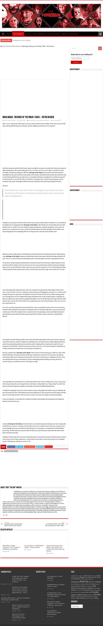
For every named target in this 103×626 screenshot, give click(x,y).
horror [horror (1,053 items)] (84, 581)
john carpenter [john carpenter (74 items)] (88, 588)
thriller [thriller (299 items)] (97, 594)
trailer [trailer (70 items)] (72, 596)
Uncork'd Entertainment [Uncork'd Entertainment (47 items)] (81, 596)
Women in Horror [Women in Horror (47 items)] (88, 598)
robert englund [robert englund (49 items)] (97, 590)
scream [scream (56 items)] (83, 592)
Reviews (9, 46)
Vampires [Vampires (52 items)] (90, 596)
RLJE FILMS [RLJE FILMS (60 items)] (89, 590)
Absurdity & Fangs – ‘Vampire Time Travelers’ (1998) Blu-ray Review (11, 547)
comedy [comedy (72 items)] (98, 576)
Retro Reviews (40, 120)
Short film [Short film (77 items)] (88, 592)
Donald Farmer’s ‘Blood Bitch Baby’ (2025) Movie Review (15, 524)
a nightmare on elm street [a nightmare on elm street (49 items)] (78, 576)
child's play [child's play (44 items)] (93, 576)
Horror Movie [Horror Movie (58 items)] (81, 584)
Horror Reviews (17, 34)
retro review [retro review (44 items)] (79, 590)
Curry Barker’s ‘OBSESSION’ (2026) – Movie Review (34, 546)
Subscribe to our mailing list (81, 54)
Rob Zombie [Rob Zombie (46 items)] (74, 592)
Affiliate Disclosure (73, 34)
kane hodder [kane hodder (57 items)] (96, 588)
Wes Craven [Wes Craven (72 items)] (80, 598)
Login (62, 34)
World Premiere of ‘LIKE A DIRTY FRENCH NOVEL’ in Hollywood (21, 607)
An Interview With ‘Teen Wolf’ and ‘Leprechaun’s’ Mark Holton (54, 524)
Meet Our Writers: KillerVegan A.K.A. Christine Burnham (18, 616)
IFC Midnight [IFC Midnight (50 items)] (88, 586)
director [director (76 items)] (82, 577)
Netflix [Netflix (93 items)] (73, 590)
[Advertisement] (34, 64)
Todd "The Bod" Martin (10, 120)
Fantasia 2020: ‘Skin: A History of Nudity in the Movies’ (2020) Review (15, 599)
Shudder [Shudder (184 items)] (95, 592)
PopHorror (3, 34)
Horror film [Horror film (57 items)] (74, 584)
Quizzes (49, 34)
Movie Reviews (16, 46)
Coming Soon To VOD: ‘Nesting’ (21, 40)
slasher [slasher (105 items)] (73, 595)
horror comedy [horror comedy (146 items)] (95, 582)
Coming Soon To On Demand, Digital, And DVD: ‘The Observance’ (56, 594)
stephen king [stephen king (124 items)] (81, 595)
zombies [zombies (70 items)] (96, 598)
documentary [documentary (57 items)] (88, 577)
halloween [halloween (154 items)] (75, 582)
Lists (33, 34)
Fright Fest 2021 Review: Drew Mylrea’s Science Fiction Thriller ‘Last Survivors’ (20, 579)
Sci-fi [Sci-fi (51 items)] (79, 592)
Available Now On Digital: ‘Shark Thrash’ (56, 585)
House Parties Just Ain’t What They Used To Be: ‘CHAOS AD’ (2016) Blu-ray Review (55, 548)
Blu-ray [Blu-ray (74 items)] (87, 576)
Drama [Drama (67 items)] (94, 577)
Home (3, 46)
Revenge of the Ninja (11, 451)
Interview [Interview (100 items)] (80, 588)
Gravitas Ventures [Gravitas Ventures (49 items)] (88, 579)
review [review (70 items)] (84, 590)
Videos (27, 34)
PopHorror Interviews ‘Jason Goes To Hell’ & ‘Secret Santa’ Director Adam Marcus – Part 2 (20, 590)
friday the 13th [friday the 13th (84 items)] (79, 579)
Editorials (40, 34)
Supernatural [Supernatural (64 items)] (90, 595)
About (56, 34)
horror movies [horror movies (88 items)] (90, 584)
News (8, 34)
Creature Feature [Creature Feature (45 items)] (75, 577)
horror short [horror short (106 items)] (80, 586)
